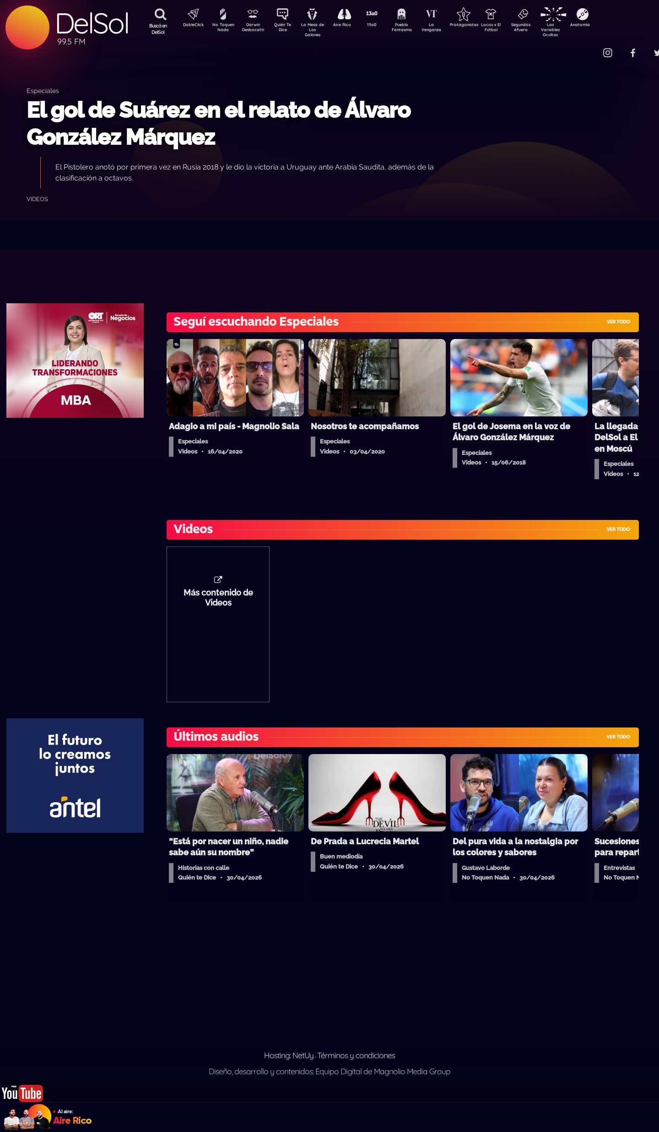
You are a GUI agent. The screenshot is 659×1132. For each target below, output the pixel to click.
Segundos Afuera (542, 28)
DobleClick (189, 25)
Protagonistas (478, 25)
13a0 (382, 25)
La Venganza (446, 28)
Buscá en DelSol (158, 28)
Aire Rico (350, 25)
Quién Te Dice (286, 28)
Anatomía (606, 25)
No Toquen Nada (222, 28)
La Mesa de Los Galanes (318, 29)
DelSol (91, 23)
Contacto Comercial (588, 47)
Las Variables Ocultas (574, 29)
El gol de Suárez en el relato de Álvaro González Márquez (218, 123)
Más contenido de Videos (218, 602)
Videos (37, 199)
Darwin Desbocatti (254, 28)
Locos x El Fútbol (510, 28)
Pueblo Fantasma (414, 28)
